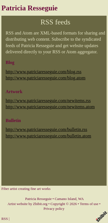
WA (81, 199)
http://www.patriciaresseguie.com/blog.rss (44, 71)
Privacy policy (54, 209)
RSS (4, 219)
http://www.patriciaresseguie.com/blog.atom (46, 77)
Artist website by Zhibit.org (28, 204)
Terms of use (89, 204)
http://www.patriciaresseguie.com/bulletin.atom (48, 136)
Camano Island (65, 199)
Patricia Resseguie (29, 8)
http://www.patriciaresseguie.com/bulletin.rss (46, 129)
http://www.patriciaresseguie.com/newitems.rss (48, 100)
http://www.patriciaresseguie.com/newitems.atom (50, 106)
